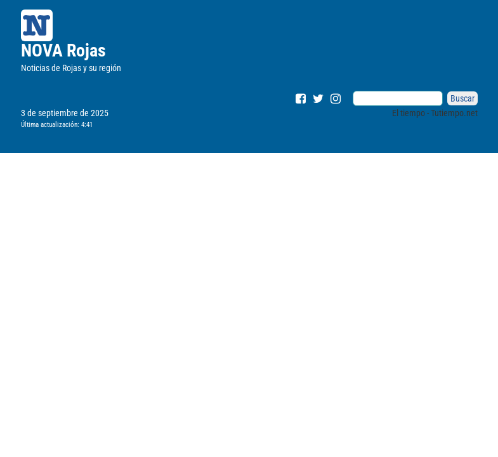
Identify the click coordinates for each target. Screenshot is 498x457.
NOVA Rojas (63, 50)
